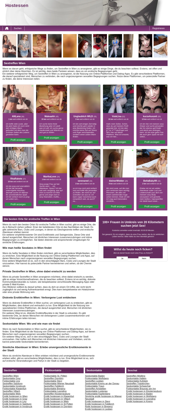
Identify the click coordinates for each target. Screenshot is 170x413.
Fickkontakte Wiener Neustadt (59, 383)
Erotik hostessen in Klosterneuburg (144, 391)
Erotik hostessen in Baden (139, 394)
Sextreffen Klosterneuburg (57, 394)
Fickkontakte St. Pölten (55, 376)
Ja (122, 258)
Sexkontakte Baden (95, 376)
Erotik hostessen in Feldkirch (99, 404)
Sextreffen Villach (11, 391)
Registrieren (158, 28)
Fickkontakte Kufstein (137, 381)
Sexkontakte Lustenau (96, 391)
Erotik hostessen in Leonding (140, 399)
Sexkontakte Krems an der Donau (102, 383)
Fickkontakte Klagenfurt (14, 388)
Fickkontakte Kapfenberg (97, 394)
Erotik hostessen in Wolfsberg (141, 396)
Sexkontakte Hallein (136, 378)
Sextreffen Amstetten (95, 388)
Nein (144, 258)
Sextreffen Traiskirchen (138, 383)
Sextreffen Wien (11, 376)
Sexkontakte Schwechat (138, 386)
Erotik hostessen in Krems (139, 401)
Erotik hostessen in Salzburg (17, 404)
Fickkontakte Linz (11, 381)
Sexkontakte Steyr (53, 381)
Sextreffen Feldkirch (54, 386)
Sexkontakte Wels (12, 394)
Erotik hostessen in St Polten (58, 404)
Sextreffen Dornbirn (53, 378)
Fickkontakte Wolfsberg (97, 378)
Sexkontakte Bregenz (54, 388)
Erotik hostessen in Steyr (97, 401)
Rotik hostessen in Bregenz (99, 406)
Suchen (18, 28)
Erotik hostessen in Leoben (99, 409)
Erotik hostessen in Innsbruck (17, 406)
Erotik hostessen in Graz (15, 399)
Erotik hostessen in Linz (15, 401)
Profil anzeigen (18, 140)
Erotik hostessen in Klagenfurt (59, 396)
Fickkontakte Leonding (55, 391)
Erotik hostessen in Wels (56, 401)
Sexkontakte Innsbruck (14, 386)
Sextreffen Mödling (135, 376)
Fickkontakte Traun (94, 386)
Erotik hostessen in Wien (15, 396)
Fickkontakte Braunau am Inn (141, 388)
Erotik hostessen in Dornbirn (58, 406)
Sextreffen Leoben (94, 381)
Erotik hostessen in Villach (57, 399)
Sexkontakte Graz (12, 378)
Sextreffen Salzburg (12, 383)
